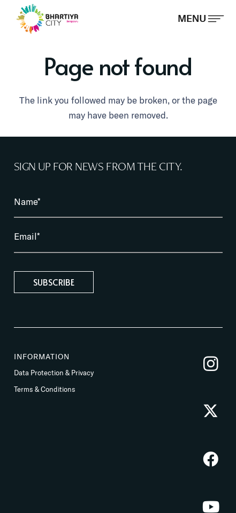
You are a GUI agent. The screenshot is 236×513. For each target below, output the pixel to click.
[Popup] (201, 19)
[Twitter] (210, 411)
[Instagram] (210, 363)
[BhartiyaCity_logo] (47, 19)
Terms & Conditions (44, 389)
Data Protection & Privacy (54, 372)
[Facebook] (210, 459)
